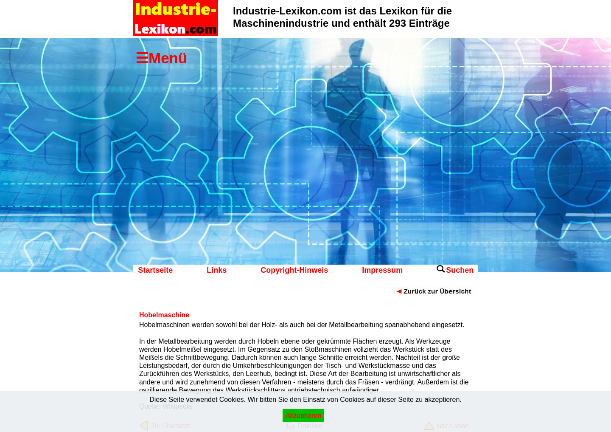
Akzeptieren (304, 415)
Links (217, 270)
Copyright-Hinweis (294, 270)
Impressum (382, 270)
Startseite (155, 270)
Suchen (460, 270)
